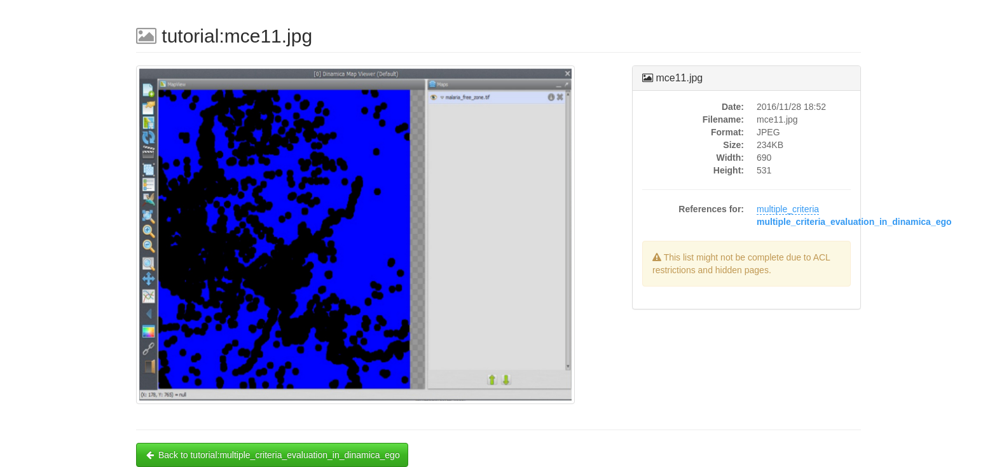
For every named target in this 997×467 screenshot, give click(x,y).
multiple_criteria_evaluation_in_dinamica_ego (854, 222)
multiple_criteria (788, 209)
